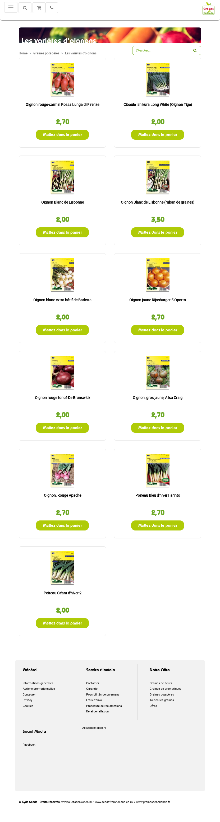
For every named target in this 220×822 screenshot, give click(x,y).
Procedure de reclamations (104, 706)
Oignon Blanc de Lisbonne (62, 202)
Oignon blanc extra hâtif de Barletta (62, 299)
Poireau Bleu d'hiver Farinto (157, 495)
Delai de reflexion (97, 711)
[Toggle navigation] (10, 7)
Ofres (153, 706)
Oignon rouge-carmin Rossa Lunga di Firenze (62, 104)
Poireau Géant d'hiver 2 (62, 592)
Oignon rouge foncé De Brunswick (62, 397)
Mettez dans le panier (62, 134)
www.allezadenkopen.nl (76, 802)
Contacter (29, 694)
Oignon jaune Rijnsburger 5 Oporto (157, 299)
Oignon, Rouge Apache (62, 495)
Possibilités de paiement (102, 694)
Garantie (92, 689)
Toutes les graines (162, 700)
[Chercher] (25, 7)
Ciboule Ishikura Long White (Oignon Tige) (157, 104)
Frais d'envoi (94, 700)
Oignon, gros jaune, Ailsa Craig (157, 397)
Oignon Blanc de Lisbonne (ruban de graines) (157, 202)
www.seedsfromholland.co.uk (114, 802)
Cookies (28, 706)
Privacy (27, 700)
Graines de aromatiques (165, 689)
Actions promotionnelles (39, 689)
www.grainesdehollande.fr (153, 802)
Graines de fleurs (161, 683)
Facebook (29, 744)
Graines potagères (162, 694)
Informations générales (38, 683)
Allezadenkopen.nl (94, 728)
